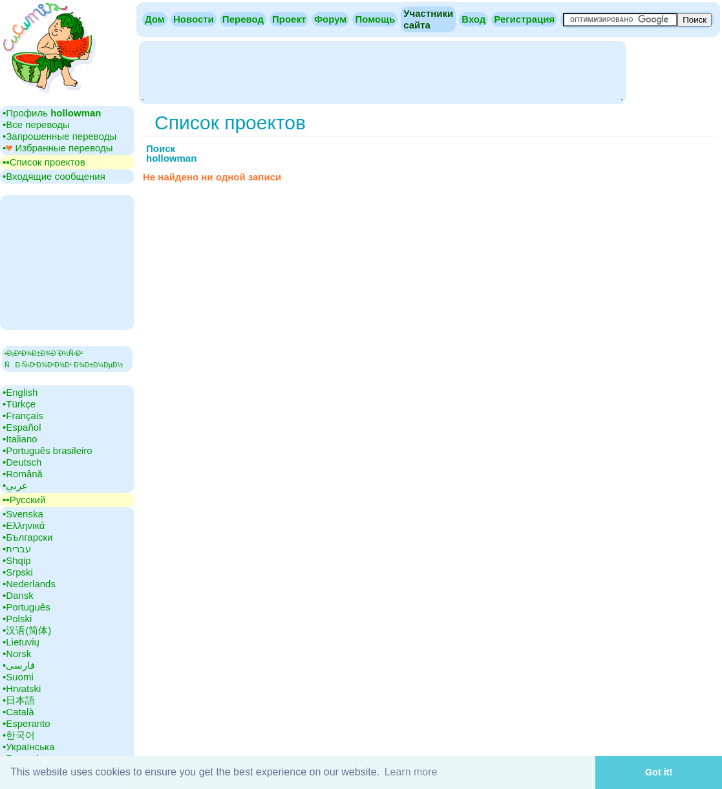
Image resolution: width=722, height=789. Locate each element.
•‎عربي (15, 485)
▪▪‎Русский (24, 499)
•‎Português (26, 606)
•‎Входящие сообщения (54, 176)
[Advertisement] (382, 71)
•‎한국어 (19, 735)
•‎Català (18, 711)
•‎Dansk (18, 595)
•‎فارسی (19, 665)
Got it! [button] (658, 772)
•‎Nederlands (29, 583)
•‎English (20, 392)
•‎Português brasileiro (47, 450)
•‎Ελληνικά (24, 525)
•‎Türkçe (19, 403)
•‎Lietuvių (21, 641)
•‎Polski (17, 618)
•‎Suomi (18, 676)
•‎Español (22, 427)
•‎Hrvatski (22, 688)
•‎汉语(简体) (27, 630)
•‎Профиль (52, 112)
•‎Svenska (23, 513)
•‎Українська (28, 746)
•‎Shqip (17, 560)
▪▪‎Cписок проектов (44, 162)
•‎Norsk (17, 653)
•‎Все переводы (36, 124)
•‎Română (23, 473)
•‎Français (23, 415)
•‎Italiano (20, 438)
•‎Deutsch (22, 462)
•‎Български (28, 537)
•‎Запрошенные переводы (59, 136)
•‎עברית (17, 548)
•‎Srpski (18, 572)
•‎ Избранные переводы (58, 147)
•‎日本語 (19, 700)
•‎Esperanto (26, 723)
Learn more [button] (411, 771)
